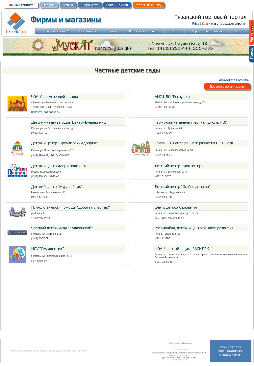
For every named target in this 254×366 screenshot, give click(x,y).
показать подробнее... (45, 111)
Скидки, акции (117, 5)
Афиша (68, 5)
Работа (174, 31)
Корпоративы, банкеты (207, 31)
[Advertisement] (127, 298)
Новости (49, 5)
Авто (113, 31)
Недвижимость (89, 31)
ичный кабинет (21, 5)
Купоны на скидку (148, 5)
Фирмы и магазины (65, 19)
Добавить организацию (227, 86)
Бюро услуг (90, 5)
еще (239, 31)
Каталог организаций (143, 31)
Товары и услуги (54, 31)
